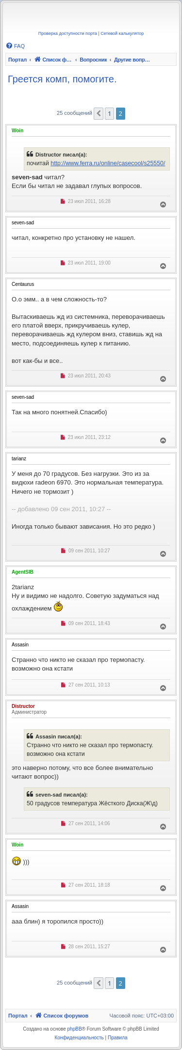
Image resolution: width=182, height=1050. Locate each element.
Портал (17, 60)
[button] (98, 113)
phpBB (74, 1029)
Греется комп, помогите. (62, 79)
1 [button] (109, 113)
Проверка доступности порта (67, 33)
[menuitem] (15, 46)
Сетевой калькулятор (122, 33)
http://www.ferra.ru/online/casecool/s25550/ (107, 163)
